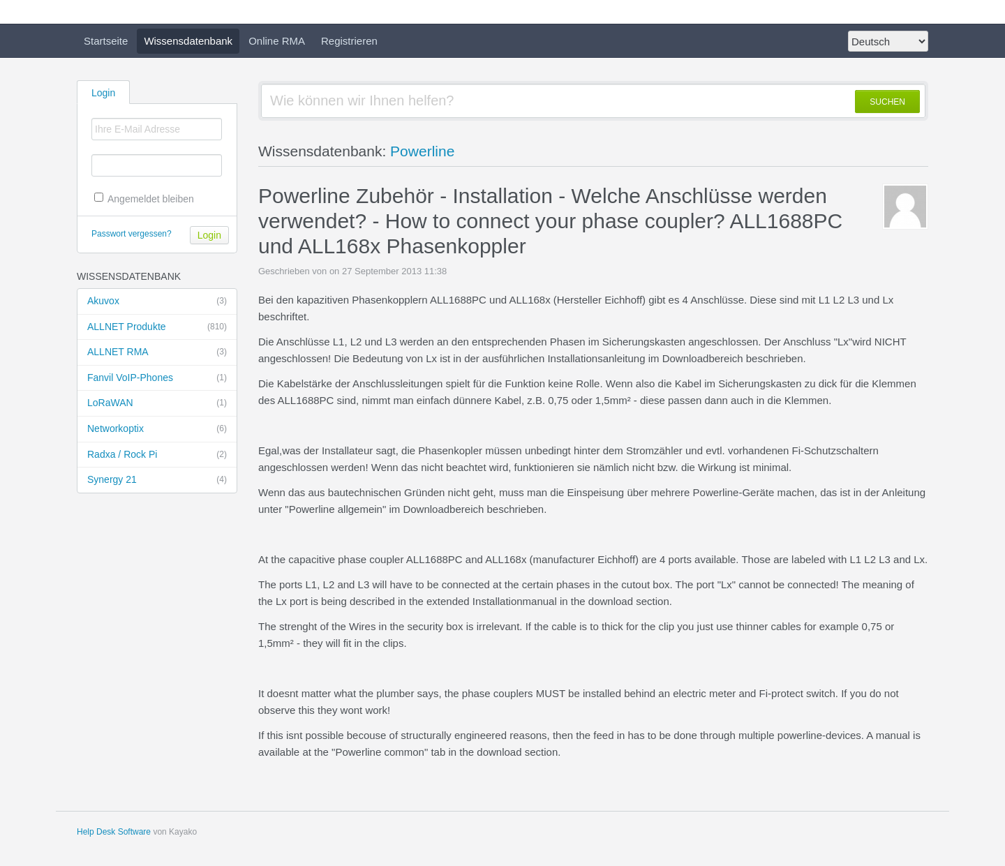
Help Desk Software (114, 832)
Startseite (106, 41)
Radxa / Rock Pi (157, 455)
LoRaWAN (157, 403)
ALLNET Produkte (157, 327)
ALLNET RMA (157, 352)
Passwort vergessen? (131, 234)
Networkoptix (157, 429)
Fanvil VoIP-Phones (157, 378)
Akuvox (157, 301)
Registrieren (349, 41)
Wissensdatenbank (188, 41)
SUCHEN (887, 102)
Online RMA (276, 41)
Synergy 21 (157, 480)
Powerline (422, 151)
